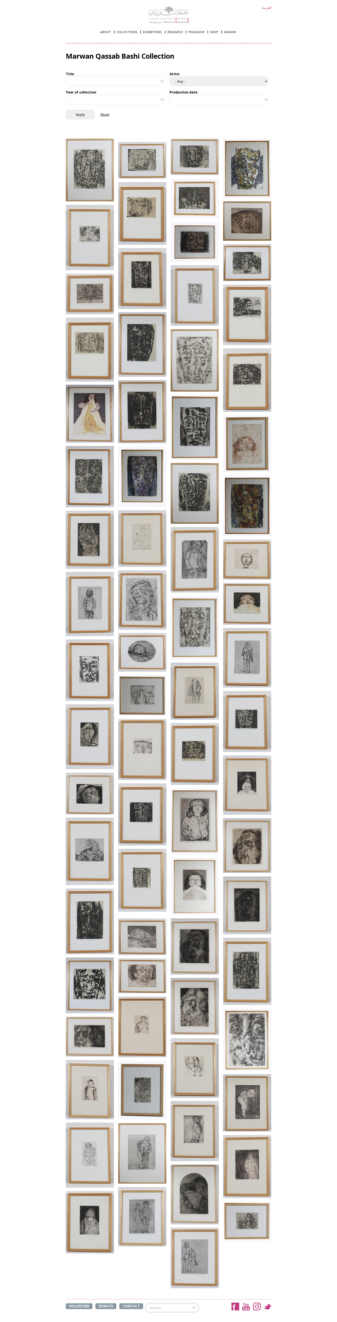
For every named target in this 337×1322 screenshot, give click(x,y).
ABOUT (105, 32)
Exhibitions (152, 32)
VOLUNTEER (79, 1306)
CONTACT (131, 1306)
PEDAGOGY (196, 32)
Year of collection (81, 92)
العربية (266, 7)
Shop (214, 32)
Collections (126, 32)
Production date (184, 92)
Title (70, 74)
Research (175, 32)
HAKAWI (230, 32)
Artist (175, 74)
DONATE (106, 1306)
